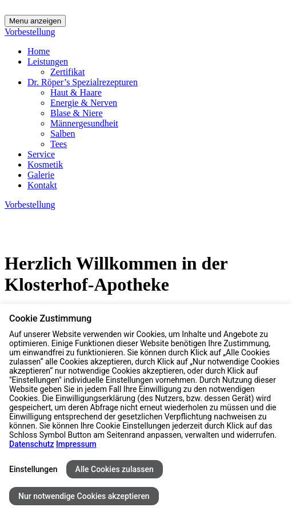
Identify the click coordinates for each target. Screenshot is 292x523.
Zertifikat (67, 72)
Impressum (76, 444)
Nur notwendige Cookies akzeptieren (84, 496)
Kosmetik (45, 164)
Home (38, 51)
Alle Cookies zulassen (114, 469)
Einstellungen (33, 469)
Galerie (40, 175)
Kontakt (42, 185)
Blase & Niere (76, 113)
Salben (62, 133)
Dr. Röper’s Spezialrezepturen (82, 82)
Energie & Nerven (83, 103)
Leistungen (47, 61)
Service (41, 154)
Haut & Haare (76, 92)
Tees (58, 144)
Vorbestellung (30, 32)
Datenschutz (31, 444)
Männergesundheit (84, 123)
